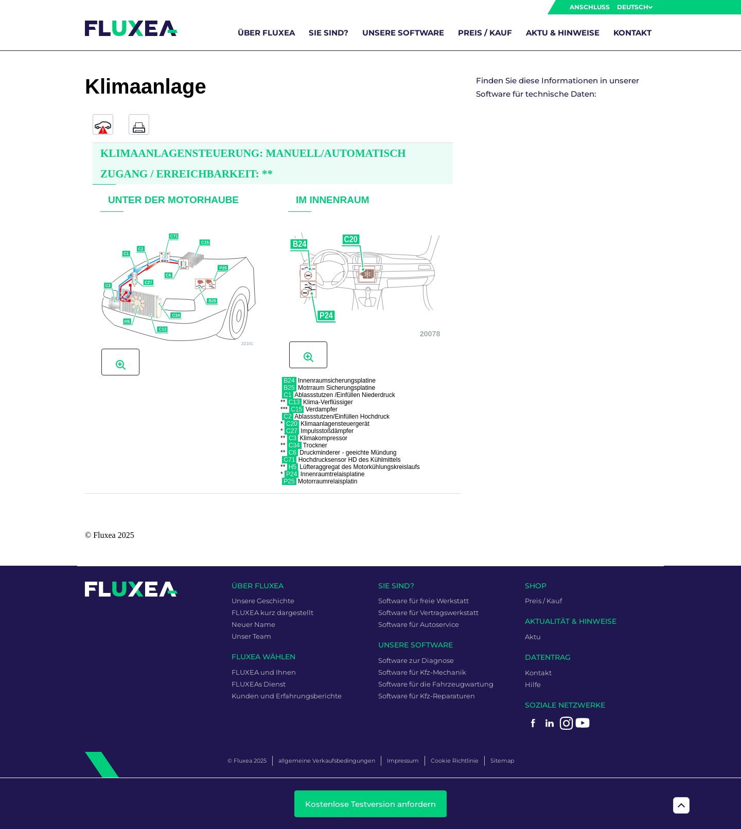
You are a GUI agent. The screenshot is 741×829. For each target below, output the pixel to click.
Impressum (403, 760)
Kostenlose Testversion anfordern (370, 804)
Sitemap (502, 760)
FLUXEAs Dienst (259, 684)
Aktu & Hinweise (562, 33)
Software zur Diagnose (416, 660)
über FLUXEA (266, 33)
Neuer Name (253, 624)
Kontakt (632, 33)
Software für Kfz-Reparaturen (426, 696)
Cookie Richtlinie (455, 760)
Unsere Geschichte (263, 601)
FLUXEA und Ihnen (264, 672)
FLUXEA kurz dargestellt (272, 612)
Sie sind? (328, 33)
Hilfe (533, 684)
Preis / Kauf (485, 33)
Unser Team (251, 636)
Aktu (533, 637)
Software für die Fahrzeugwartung (435, 684)
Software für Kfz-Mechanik (422, 672)
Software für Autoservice (418, 624)
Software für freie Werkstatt (423, 601)
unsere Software (403, 33)
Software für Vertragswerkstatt (428, 612)
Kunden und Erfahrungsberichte (287, 696)
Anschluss (590, 7)
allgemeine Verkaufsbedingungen (326, 760)
